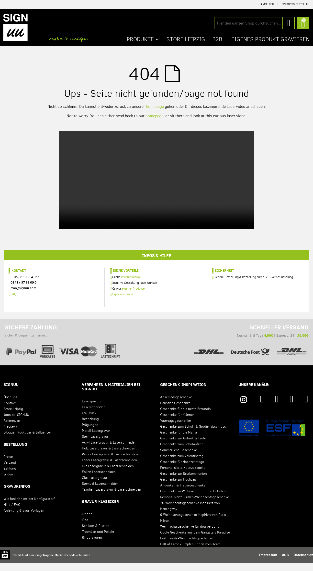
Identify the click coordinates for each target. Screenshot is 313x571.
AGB (285, 563)
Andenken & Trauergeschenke (182, 493)
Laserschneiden (93, 415)
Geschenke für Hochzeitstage (182, 470)
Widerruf (10, 483)
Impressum (268, 563)
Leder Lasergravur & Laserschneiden (109, 468)
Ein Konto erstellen (295, 4)
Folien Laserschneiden (99, 480)
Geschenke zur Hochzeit (178, 487)
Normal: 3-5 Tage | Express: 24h (250, 346)
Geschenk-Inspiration (183, 393)
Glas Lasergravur (94, 486)
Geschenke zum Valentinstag (181, 464)
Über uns (10, 405)
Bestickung (90, 427)
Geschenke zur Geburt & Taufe (183, 446)
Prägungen (90, 433)
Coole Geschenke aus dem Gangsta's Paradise (195, 540)
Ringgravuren (92, 546)
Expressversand (122, 302)
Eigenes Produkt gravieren (269, 39)
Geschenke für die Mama (178, 440)
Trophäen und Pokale (98, 540)
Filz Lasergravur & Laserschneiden (108, 474)
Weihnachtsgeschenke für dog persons (189, 535)
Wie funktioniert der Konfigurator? (29, 507)
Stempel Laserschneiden (100, 492)
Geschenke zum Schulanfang (181, 452)
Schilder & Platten (95, 534)
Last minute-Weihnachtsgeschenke (186, 546)
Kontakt (18, 279)
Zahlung (10, 477)
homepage (155, 106)
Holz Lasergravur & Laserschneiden (108, 457)
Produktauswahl (131, 286)
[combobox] (254, 23)
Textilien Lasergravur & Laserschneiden (111, 498)
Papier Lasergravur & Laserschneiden (110, 462)
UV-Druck (89, 421)
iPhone (87, 522)
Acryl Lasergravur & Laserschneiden (109, 451)
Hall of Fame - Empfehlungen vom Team (190, 552)
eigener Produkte (133, 297)
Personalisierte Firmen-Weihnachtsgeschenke (194, 505)
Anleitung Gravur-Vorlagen (24, 519)
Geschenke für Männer (177, 423)
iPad (85, 528)
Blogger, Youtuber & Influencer (27, 440)
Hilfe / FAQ (12, 513)
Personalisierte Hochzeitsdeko (182, 476)
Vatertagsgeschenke (175, 429)
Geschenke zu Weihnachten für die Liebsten (193, 499)
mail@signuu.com (23, 296)
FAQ (13, 302)
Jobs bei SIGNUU (16, 423)
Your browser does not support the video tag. (156, 180)
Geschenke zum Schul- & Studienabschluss (193, 435)
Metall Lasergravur (96, 439)
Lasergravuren (92, 410)
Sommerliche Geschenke (178, 458)
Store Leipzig (13, 417)
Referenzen (12, 429)
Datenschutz (303, 563)
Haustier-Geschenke (175, 411)
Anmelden (267, 4)
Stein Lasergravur (95, 445)
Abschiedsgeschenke (176, 405)
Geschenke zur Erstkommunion (183, 482)
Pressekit (10, 435)
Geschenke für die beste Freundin (185, 417)
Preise (8, 465)
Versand (10, 471)
